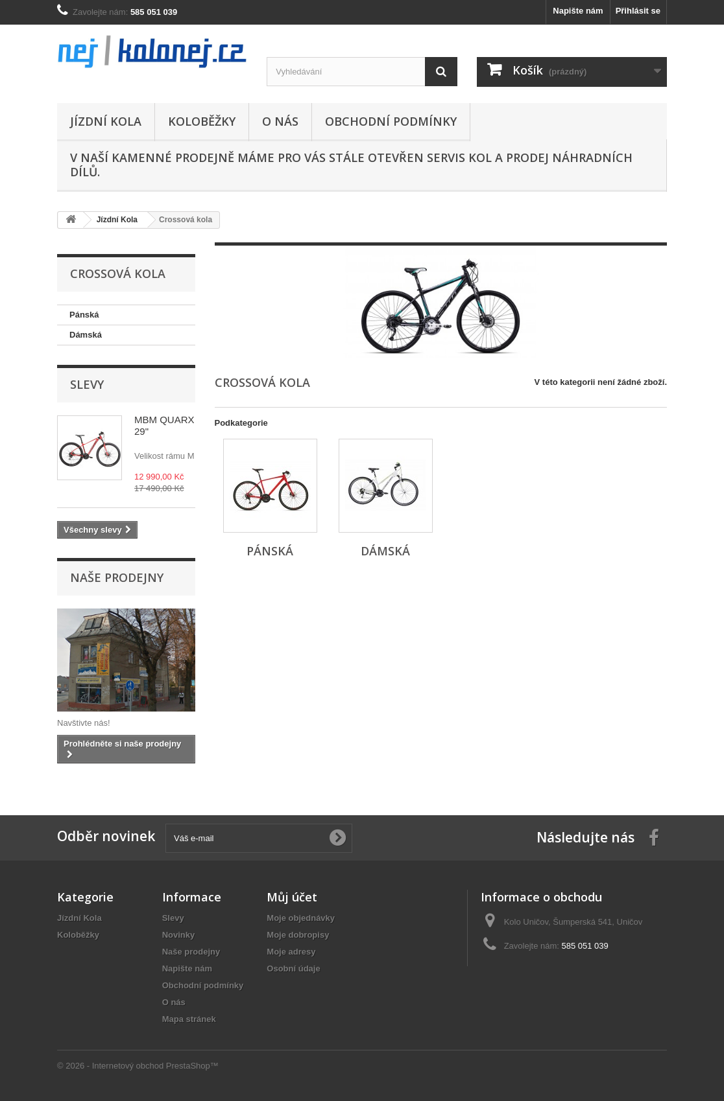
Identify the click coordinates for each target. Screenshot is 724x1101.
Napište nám (578, 11)
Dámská (85, 335)
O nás (280, 121)
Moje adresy (291, 951)
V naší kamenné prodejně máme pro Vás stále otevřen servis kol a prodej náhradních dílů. (351, 165)
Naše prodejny (116, 577)
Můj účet (292, 897)
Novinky (178, 935)
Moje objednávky (301, 918)
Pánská (84, 314)
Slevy (87, 384)
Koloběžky (201, 121)
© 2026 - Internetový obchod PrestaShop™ (138, 1066)
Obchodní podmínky (391, 121)
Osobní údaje (293, 968)
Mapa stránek (189, 1019)
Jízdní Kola (105, 121)
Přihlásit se (638, 11)
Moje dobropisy (298, 935)
